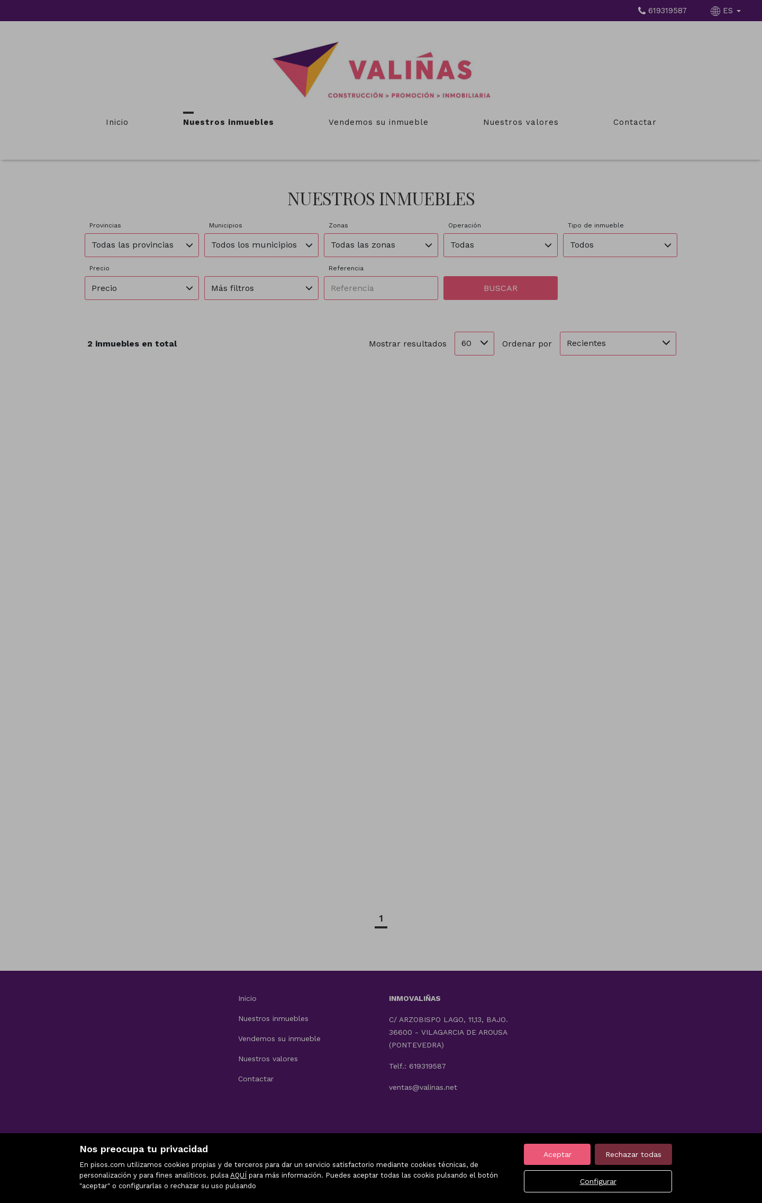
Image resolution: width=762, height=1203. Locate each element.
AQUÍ (238, 1175)
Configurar (598, 1181)
